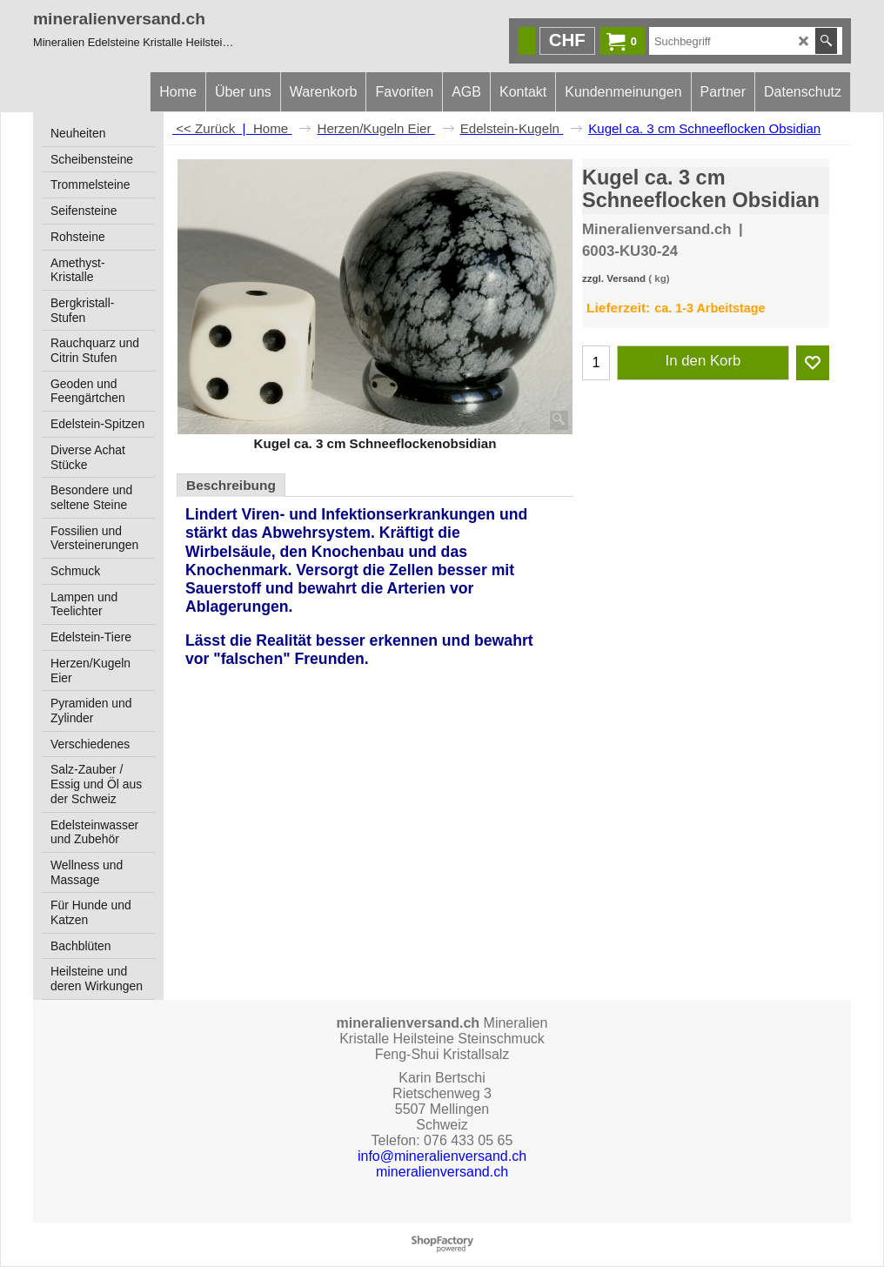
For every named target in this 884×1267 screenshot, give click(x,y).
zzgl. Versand (614, 278)
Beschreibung (231, 485)
